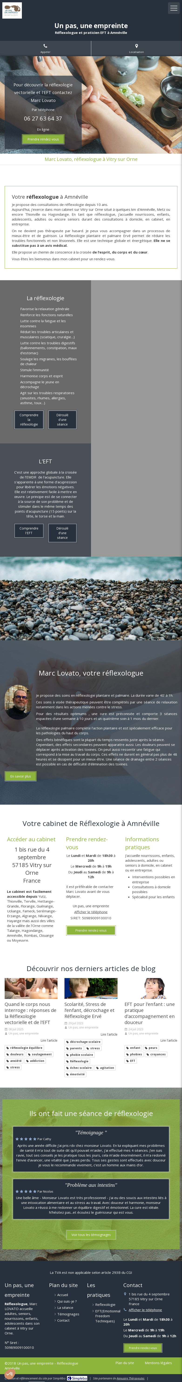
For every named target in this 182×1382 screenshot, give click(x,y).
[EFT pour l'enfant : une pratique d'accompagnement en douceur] (151, 988)
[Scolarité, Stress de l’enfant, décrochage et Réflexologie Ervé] (90, 988)
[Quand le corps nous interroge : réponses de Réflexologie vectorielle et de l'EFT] (31, 988)
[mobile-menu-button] (174, 8)
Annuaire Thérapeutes (131, 1378)
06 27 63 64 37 (43, 118)
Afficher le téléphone (91, 912)
